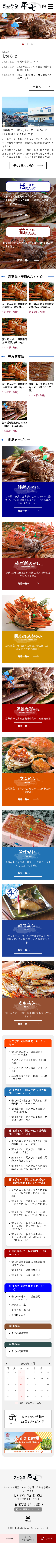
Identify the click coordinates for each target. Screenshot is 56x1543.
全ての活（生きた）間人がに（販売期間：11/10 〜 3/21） (29, 1102)
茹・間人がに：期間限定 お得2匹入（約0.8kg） (41, 305)
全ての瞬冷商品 (19, 1333)
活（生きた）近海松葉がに (25, 1270)
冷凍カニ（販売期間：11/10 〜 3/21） (27, 1288)
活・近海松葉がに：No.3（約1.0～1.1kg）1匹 (14, 424)
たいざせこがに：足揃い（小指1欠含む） (28, 1061)
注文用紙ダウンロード (28, 1509)
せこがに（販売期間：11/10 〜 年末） (27, 1043)
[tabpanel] (28, 25)
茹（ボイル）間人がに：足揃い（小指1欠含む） (28, 1151)
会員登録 (9, 1538)
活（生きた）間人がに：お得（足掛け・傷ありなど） (29, 1118)
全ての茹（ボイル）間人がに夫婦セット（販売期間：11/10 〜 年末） (29, 1193)
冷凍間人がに (18, 1315)
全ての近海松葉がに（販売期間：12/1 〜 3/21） (29, 1263)
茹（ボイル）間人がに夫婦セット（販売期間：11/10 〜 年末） (28, 1181)
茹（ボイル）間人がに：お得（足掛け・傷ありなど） (29, 1159)
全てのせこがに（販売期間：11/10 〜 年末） (27, 1053)
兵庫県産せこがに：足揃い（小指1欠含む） (29, 1077)
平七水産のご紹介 (28, 165)
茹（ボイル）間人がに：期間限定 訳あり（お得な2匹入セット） (29, 1167)
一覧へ (41, 86)
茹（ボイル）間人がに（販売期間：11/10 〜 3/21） (28, 1132)
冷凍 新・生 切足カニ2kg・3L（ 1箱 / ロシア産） (41, 387)
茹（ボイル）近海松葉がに (25, 1275)
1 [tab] (23, 44)
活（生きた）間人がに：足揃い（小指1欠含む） (28, 1110)
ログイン (28, 1538)
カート (48, 1538)
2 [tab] (27, 44)
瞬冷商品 (14, 1326)
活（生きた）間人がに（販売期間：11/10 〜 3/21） (28, 1092)
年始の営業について (28, 61)
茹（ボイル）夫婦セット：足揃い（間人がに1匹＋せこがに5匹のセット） (29, 1204)
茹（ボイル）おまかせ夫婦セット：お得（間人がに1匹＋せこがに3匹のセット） (28, 1237)
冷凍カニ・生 (18, 1304)
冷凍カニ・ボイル (21, 1310)
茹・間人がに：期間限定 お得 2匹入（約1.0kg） (14, 341)
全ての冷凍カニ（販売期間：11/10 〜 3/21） (27, 1298)
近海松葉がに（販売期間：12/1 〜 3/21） (27, 1253)
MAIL (28, 1518)
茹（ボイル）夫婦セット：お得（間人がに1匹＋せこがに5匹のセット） (29, 1215)
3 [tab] (32, 44)
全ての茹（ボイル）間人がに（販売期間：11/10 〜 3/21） (29, 1142)
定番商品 (14, 1344)
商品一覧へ (28, 215)
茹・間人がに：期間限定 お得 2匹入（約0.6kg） (14, 305)
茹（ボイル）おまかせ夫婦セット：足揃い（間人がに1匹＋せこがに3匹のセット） (28, 1226)
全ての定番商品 (19, 1351)
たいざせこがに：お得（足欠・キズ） (29, 1069)
